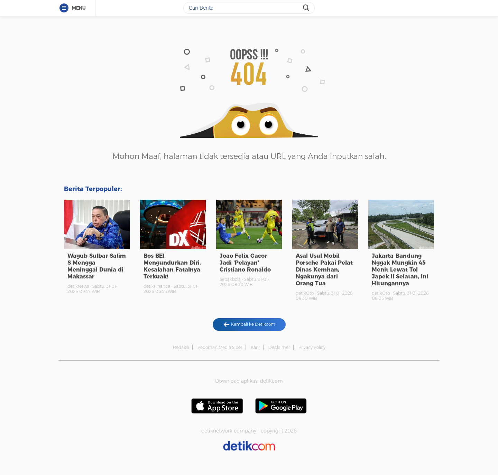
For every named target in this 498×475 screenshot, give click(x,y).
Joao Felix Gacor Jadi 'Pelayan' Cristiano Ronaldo (245, 263)
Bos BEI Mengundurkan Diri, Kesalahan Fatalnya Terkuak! (172, 266)
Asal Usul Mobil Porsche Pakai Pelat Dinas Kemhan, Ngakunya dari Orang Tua (324, 270)
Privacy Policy (311, 347)
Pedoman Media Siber (219, 347)
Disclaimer (279, 347)
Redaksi (181, 347)
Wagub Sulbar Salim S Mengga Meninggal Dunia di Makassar (96, 266)
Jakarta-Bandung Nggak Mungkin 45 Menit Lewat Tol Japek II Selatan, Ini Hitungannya (400, 270)
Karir (255, 347)
